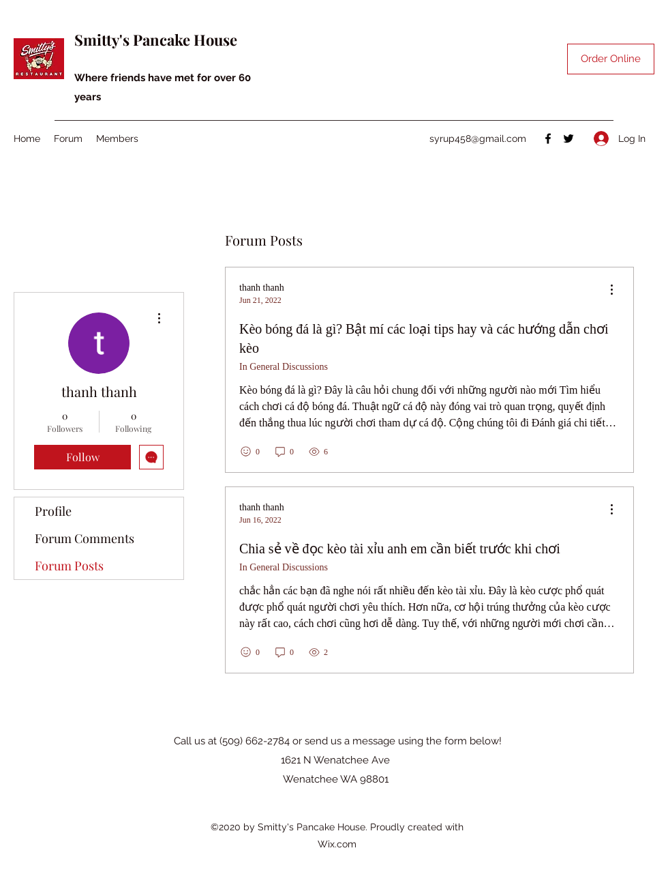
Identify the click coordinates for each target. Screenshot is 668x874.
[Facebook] (548, 138)
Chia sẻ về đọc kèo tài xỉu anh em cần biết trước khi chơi (399, 548)
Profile (53, 511)
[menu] (611, 290)
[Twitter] (568, 138)
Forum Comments (84, 538)
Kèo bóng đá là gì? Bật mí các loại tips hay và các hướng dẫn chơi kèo (424, 338)
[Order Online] (610, 59)
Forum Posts (69, 565)
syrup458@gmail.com (477, 138)
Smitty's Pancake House (155, 39)
